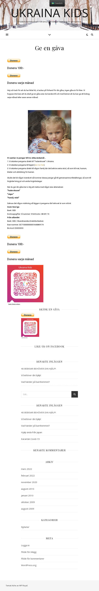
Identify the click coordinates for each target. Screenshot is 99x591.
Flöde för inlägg (28, 551)
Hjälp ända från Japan (31, 432)
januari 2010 (27, 495)
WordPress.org (28, 565)
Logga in (25, 545)
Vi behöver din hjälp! (31, 375)
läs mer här (39, 165)
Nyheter (25, 527)
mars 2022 (26, 468)
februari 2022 (28, 475)
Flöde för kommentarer (32, 558)
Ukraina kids (49, 12)
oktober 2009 (28, 502)
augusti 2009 (27, 508)
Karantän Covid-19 (30, 438)
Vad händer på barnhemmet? (35, 381)
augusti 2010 (27, 488)
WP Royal (23, 585)
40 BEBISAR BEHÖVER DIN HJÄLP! (38, 368)
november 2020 (29, 482)
